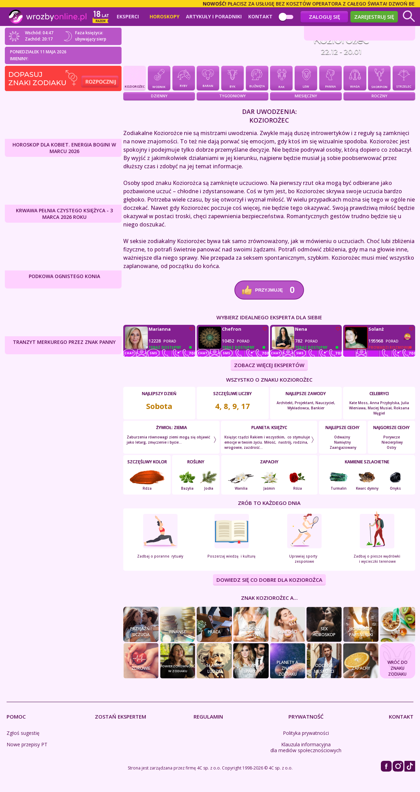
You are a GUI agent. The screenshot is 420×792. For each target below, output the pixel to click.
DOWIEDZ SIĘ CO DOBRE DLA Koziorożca (269, 580)
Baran (208, 77)
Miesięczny (306, 95)
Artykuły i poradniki (214, 16)
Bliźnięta (257, 78)
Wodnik (159, 77)
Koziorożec (134, 77)
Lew (306, 77)
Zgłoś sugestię (23, 733)
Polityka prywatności (306, 733)
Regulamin (208, 716)
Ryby (183, 77)
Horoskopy (164, 16)
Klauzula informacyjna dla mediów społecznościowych (305, 747)
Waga (354, 77)
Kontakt (260, 16)
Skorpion (379, 77)
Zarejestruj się (374, 16)
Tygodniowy (232, 95)
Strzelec (404, 77)
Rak (281, 77)
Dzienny (159, 95)
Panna (330, 77)
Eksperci (128, 16)
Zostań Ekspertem (120, 716)
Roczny (379, 95)
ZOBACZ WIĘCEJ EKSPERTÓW (269, 365)
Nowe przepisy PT (27, 744)
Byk (232, 77)
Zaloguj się (324, 16)
